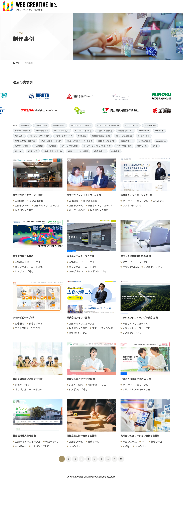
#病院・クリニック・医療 (78, 151)
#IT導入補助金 (144, 141)
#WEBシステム (59, 125)
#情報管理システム (125, 130)
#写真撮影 (82, 136)
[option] (85, 103)
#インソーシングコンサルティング (97, 146)
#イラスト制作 (143, 136)
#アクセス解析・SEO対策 (25, 141)
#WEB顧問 (25, 125)
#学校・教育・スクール (53, 151)
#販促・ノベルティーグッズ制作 (79, 141)
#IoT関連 (52, 146)
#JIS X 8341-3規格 (124, 146)
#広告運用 (115, 151)
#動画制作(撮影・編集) (101, 136)
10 (121, 459)
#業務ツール (142, 146)
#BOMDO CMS (150, 125)
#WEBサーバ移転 (21, 146)
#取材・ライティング (64, 136)
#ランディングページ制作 (39, 136)
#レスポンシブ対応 (61, 130)
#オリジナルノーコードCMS (108, 125)
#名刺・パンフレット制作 (51, 141)
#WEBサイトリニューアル (81, 125)
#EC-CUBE (19, 136)
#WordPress (144, 130)
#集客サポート (99, 151)
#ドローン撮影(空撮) (124, 136)
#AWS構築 (39, 146)
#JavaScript (161, 141)
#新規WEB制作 (41, 125)
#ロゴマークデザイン (106, 141)
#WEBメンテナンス (22, 130)
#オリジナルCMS (131, 125)
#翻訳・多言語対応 (105, 130)
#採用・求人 (32, 151)
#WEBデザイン (42, 130)
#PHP (155, 146)
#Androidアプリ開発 (70, 146)
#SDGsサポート (127, 141)
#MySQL (18, 151)
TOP (18, 63)
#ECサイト (159, 130)
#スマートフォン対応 (83, 130)
